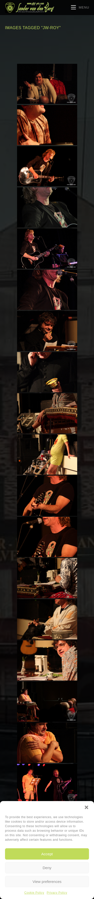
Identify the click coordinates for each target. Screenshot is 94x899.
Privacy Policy (57, 892)
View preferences (47, 881)
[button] (86, 807)
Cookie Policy (34, 892)
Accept (47, 854)
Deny (47, 868)
